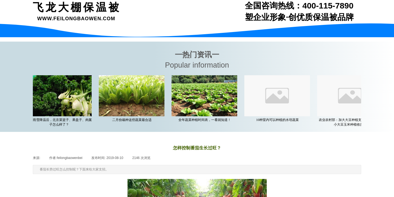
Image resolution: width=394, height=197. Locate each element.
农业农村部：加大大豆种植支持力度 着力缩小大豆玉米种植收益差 (351, 122)
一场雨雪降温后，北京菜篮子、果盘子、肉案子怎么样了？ (60, 122)
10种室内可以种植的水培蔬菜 (278, 120)
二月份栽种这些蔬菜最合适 (132, 120)
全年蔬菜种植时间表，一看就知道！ (205, 120)
